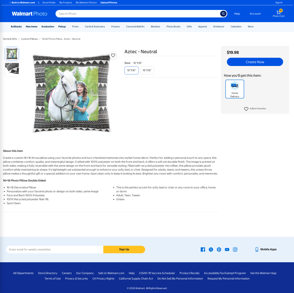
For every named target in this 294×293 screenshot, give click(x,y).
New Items (31, 26)
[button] (255, 109)
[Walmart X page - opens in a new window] (211, 249)
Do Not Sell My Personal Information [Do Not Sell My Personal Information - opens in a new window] (180, 278)
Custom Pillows (29, 38)
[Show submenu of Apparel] (208, 26)
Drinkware (218, 26)
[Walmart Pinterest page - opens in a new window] (219, 249)
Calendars (236, 26)
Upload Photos (108, 2)
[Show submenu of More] (255, 26)
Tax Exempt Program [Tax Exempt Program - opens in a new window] (233, 273)
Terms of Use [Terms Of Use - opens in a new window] (52, 278)
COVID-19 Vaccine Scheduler (157, 273)
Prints (75, 26)
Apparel (202, 26)
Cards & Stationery (95, 26)
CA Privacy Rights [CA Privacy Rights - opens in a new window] (103, 278)
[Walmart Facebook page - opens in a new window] (203, 249)
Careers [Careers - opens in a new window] (67, 273)
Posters (115, 26)
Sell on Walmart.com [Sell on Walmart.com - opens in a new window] (111, 273)
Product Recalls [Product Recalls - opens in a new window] (190, 273)
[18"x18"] (147, 70)
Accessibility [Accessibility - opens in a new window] (212, 273)
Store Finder (49, 2)
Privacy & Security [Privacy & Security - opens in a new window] (76, 278)
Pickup (62, 26)
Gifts (189, 26)
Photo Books (173, 26)
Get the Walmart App (263, 273)
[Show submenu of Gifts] (193, 26)
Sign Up (124, 249)
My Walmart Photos (86, 2)
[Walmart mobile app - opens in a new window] (266, 249)
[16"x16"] (131, 70)
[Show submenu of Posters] (121, 26)
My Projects (65, 2)
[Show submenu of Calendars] (243, 26)
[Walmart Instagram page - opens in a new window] (235, 249)
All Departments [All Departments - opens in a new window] (23, 273)
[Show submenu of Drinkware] (226, 26)
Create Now (255, 62)
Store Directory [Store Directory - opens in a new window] (47, 273)
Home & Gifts (10, 38)
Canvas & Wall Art (135, 26)
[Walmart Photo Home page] (30, 14)
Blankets (155, 26)
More (251, 26)
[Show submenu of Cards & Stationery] (107, 26)
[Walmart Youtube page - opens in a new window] (227, 249)
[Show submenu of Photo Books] (182, 26)
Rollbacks (16, 26)
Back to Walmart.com (22, 2)
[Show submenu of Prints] (80, 26)
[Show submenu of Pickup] (67, 26)
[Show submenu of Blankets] (162, 26)
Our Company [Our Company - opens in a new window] (85, 273)
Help (237, 13)
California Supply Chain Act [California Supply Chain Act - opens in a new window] (136, 278)
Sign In (278, 2)
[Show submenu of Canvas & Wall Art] (146, 26)
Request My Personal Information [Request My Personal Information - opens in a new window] (229, 278)
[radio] (12, 54)
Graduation (47, 26)
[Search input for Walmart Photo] (138, 13)
